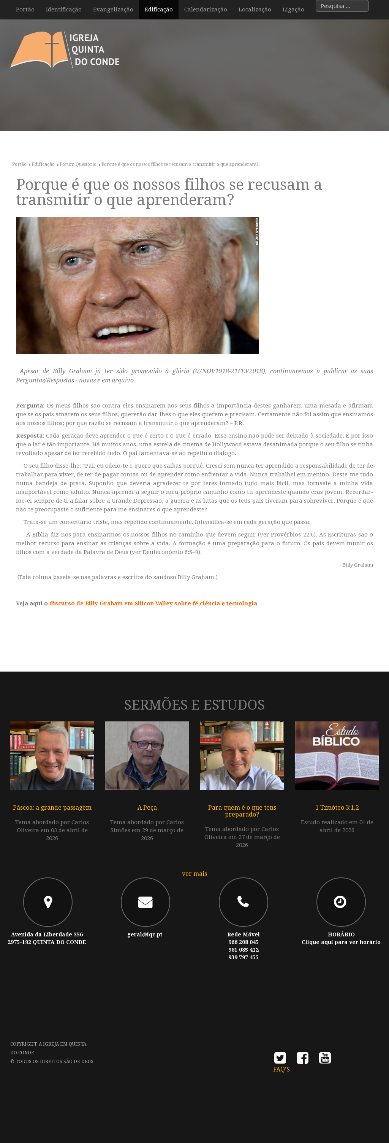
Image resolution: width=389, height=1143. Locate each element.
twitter (280, 1060)
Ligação (293, 9)
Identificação (64, 9)
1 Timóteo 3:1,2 (337, 807)
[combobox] (342, 6)
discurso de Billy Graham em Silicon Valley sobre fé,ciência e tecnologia (153, 603)
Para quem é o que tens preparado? (242, 811)
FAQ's (281, 1069)
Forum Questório (78, 164)
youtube (325, 1060)
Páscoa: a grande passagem (52, 807)
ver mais (194, 873)
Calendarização (205, 9)
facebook (302, 1060)
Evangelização (113, 9)
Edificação (159, 9)
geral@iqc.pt (144, 934)
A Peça (147, 807)
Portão (25, 9)
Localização (255, 9)
